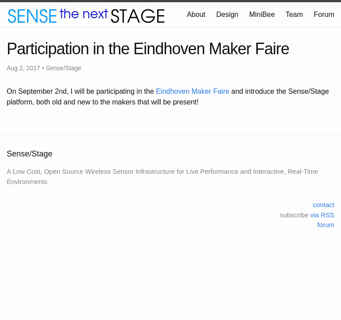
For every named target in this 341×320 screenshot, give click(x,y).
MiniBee (262, 14)
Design (227, 14)
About (196, 14)
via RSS (322, 215)
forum (325, 224)
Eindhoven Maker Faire (192, 91)
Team (294, 14)
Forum (324, 14)
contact (323, 204)
